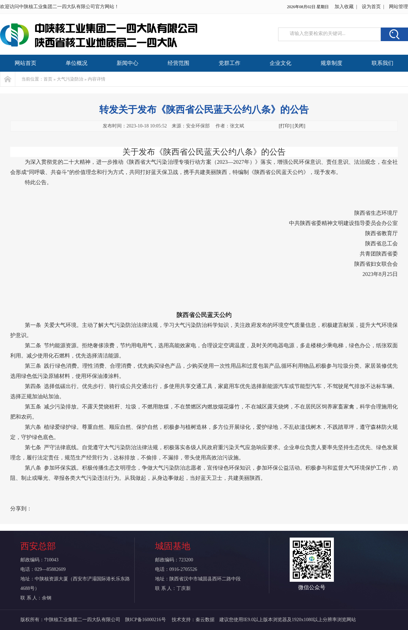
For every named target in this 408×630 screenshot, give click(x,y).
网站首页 (25, 63)
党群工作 (229, 63)
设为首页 (371, 6)
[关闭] (299, 125)
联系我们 (382, 63)
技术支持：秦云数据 (193, 619)
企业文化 (280, 63)
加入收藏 (344, 6)
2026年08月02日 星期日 (308, 6)
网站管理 (398, 6)
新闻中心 (127, 63)
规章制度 (331, 63)
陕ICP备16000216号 (146, 619)
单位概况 (76, 63)
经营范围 (178, 63)
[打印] (285, 125)
